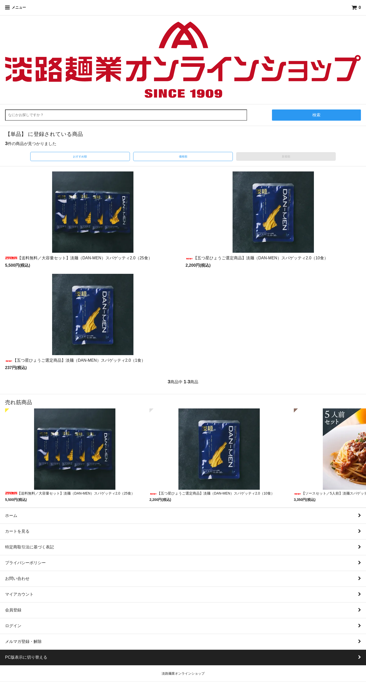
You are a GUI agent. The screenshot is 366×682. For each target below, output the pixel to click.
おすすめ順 (80, 156)
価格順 (183, 156)
